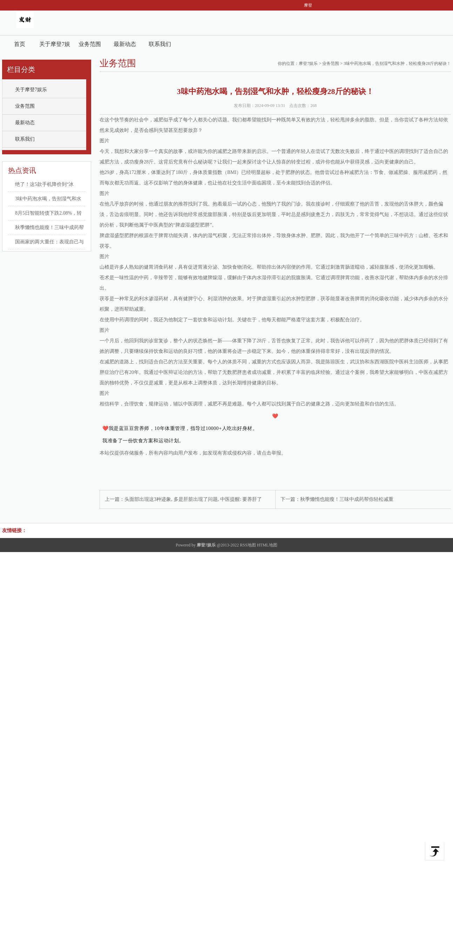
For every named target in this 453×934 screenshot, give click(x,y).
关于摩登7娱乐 (54, 47)
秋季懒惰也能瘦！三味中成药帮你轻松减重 (346, 499)
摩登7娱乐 (308, 63)
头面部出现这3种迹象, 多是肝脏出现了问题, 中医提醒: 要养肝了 (193, 499)
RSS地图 (248, 545)
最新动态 (125, 44)
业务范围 (90, 44)
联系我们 (160, 44)
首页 (19, 44)
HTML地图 (267, 545)
